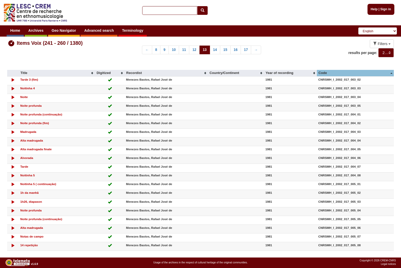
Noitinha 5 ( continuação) (38, 184)
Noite (24, 97)
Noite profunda (31, 105)
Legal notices (388, 264)
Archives (35, 30)
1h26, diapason (31, 201)
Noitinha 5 (27, 175)
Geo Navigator (64, 30)
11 (184, 50)
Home (15, 30)
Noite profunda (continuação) (41, 114)
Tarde (24, 166)
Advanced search (99, 30)
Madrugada (28, 131)
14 (215, 50)
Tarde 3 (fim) (29, 79)
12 (194, 50)
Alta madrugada (31, 140)
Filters (382, 44)
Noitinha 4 (27, 88)
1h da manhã (29, 192)
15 (225, 50)
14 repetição (29, 245)
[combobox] (386, 52)
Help (374, 9)
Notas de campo (31, 236)
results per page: (362, 53)
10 (174, 50)
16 (236, 50)
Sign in (385, 9)
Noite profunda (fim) (34, 123)
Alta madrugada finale (36, 149)
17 (246, 50)
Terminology (132, 30)
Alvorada (26, 157)
